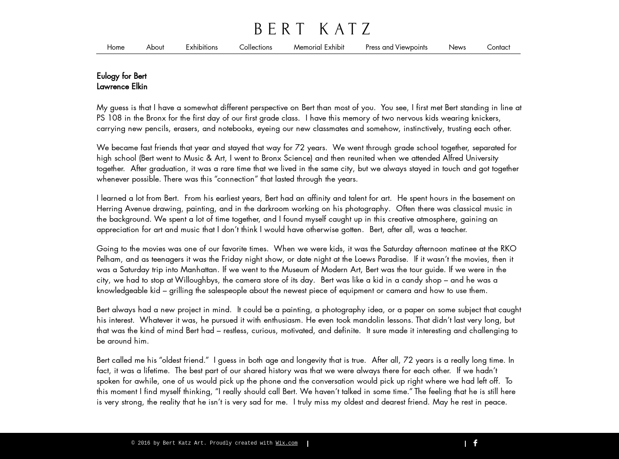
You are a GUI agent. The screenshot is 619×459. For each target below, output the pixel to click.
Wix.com (286, 443)
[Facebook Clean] (475, 442)
